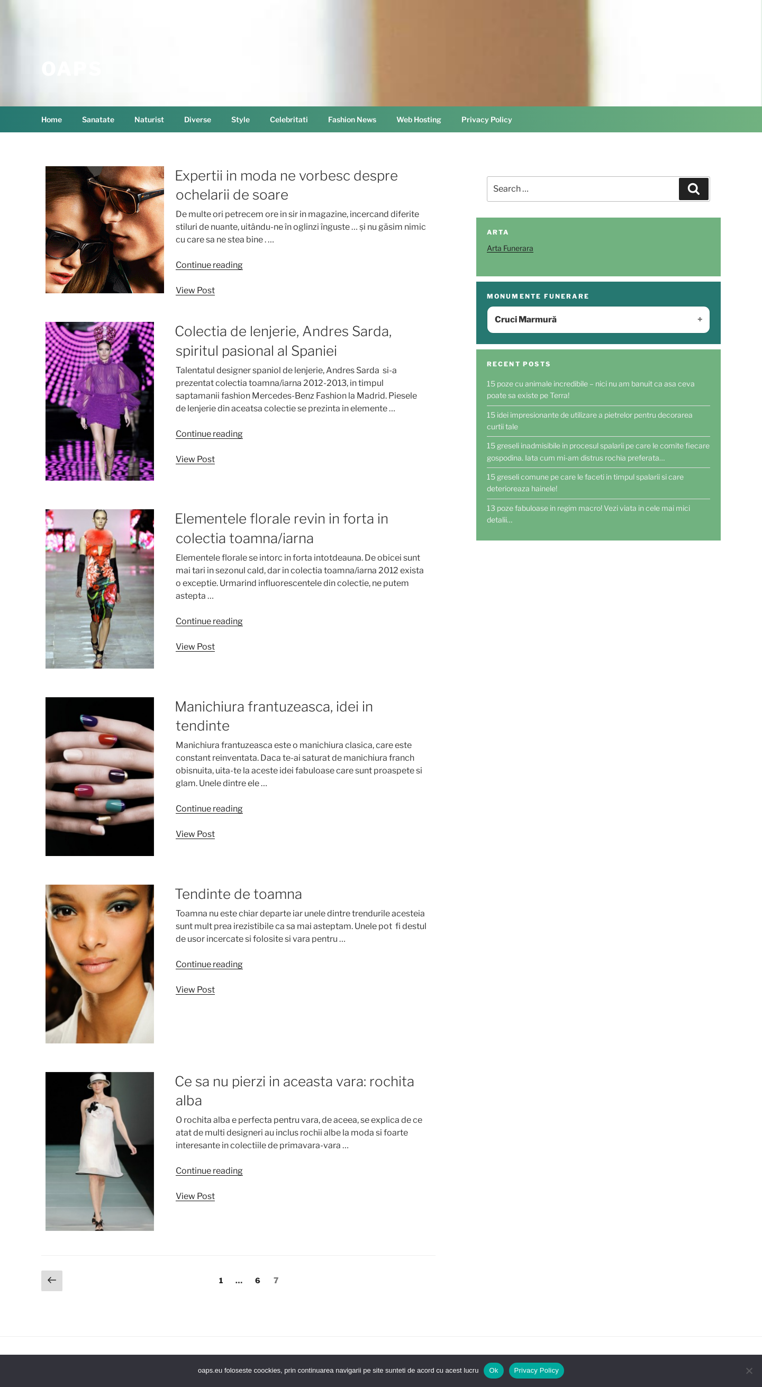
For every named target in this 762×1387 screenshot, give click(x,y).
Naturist (149, 119)
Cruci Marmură (526, 319)
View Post (195, 290)
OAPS (72, 68)
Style (240, 119)
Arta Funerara (510, 248)
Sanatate (98, 119)
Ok (493, 1370)
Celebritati (289, 119)
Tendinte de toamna (238, 894)
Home (51, 119)
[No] (748, 1370)
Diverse (197, 119)
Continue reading (209, 265)
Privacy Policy (486, 119)
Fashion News (352, 119)
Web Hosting (418, 119)
